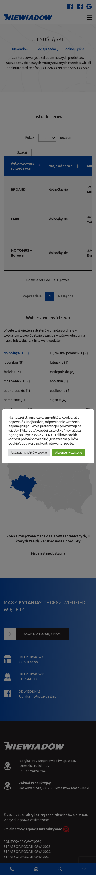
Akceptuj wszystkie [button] (68, 452)
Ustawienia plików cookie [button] (29, 452)
